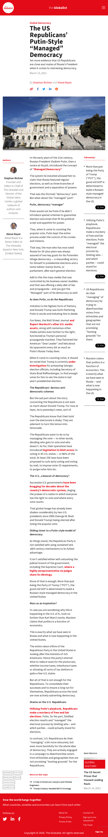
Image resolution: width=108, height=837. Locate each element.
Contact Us (88, 812)
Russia (17, 777)
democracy (7, 773)
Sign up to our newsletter (89, 819)
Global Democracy (40, 23)
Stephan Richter (42, 82)
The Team (88, 824)
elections (18, 773)
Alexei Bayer (65, 82)
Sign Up (99, 831)
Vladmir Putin (8, 787)
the (58, 8)
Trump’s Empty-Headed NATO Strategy (50, 788)
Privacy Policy (65, 817)
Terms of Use (65, 821)
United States (8, 782)
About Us (63, 812)
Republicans (8, 777)
